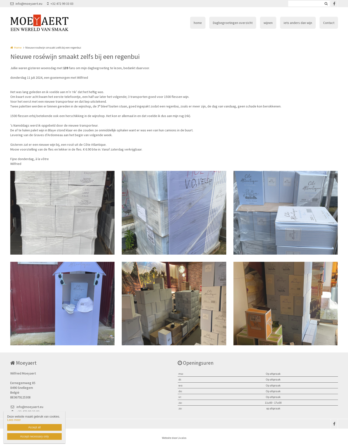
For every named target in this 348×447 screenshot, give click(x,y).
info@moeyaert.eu (26, 3)
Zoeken (326, 3)
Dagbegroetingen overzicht (233, 23)
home (198, 23)
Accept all (34, 427)
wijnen (268, 23)
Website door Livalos (174, 438)
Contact (328, 23)
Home (18, 47)
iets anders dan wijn (298, 23)
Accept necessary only (34, 436)
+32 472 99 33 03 (60, 3)
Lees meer (14, 420)
